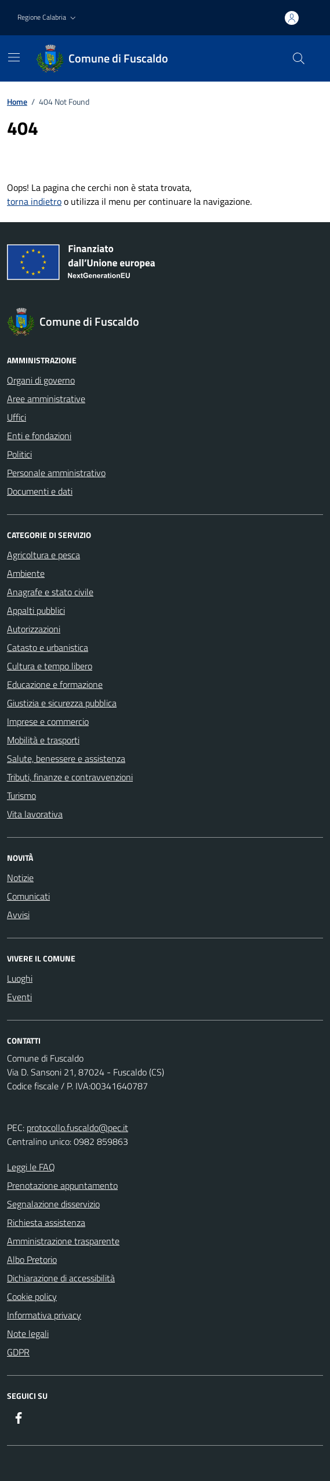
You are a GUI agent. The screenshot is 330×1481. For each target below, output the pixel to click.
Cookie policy (32, 1296)
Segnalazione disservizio (53, 1204)
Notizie (20, 878)
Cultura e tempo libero (49, 666)
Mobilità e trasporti (43, 740)
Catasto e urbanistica (47, 647)
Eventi (19, 997)
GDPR (18, 1352)
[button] (47, 18)
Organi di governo (41, 380)
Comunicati (28, 896)
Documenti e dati (39, 491)
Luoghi (19, 978)
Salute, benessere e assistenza (66, 758)
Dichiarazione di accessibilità (61, 1278)
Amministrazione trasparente (63, 1241)
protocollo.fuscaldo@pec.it (77, 1127)
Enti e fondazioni (39, 436)
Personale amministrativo (56, 473)
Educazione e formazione (55, 684)
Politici (19, 454)
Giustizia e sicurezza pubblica (62, 703)
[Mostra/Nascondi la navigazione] (14, 57)
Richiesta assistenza (46, 1222)
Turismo (21, 795)
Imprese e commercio (48, 721)
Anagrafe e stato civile (50, 592)
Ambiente (26, 573)
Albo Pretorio (32, 1259)
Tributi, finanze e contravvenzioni (70, 777)
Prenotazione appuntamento (62, 1185)
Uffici (16, 417)
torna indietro (34, 201)
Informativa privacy (44, 1315)
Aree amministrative (46, 399)
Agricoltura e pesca (43, 555)
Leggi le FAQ (31, 1167)
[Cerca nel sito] (299, 58)
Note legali (28, 1333)
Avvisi (18, 915)
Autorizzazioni (33, 629)
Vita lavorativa (35, 814)
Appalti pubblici (36, 610)
